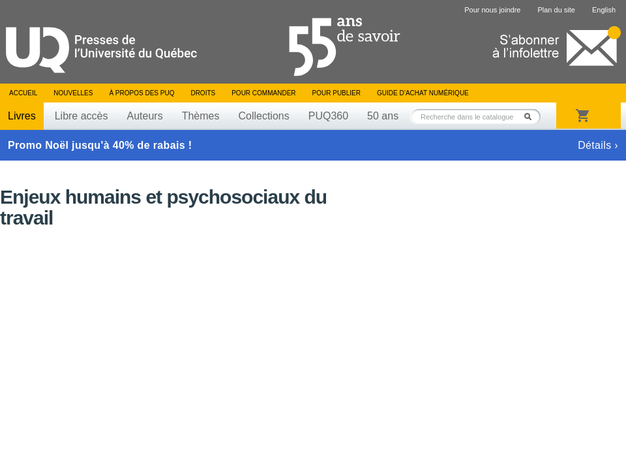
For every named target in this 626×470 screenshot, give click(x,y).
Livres (22, 115)
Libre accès (81, 115)
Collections (263, 115)
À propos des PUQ (141, 93)
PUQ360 (328, 115)
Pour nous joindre (492, 10)
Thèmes (201, 115)
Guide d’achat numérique (423, 93)
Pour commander (263, 93)
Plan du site (555, 10)
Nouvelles (73, 93)
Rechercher (531, 116)
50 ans (382, 115)
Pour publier (336, 93)
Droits (202, 93)
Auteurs (145, 115)
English (604, 10)
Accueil (23, 93)
